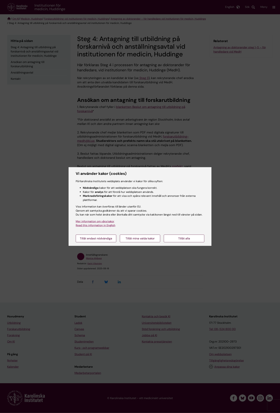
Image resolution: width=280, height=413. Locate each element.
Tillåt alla (184, 238)
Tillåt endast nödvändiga (96, 238)
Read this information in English (95, 225)
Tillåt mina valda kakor (140, 238)
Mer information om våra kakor (95, 221)
